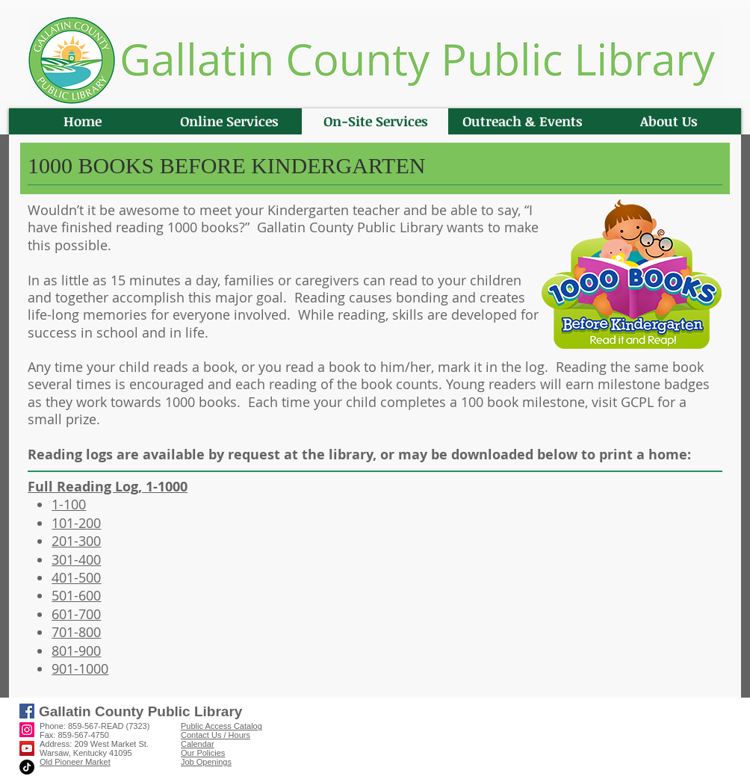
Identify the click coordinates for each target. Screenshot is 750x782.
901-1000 (80, 668)
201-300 (76, 541)
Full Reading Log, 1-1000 (108, 486)
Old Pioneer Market (75, 761)
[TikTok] (26, 767)
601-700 (76, 614)
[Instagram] (26, 729)
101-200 (76, 523)
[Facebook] (26, 711)
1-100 (69, 504)
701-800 (76, 632)
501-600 (76, 595)
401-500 (76, 577)
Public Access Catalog (221, 726)
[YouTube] (26, 748)
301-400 (76, 559)
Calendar (197, 743)
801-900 (76, 651)
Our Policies (203, 752)
